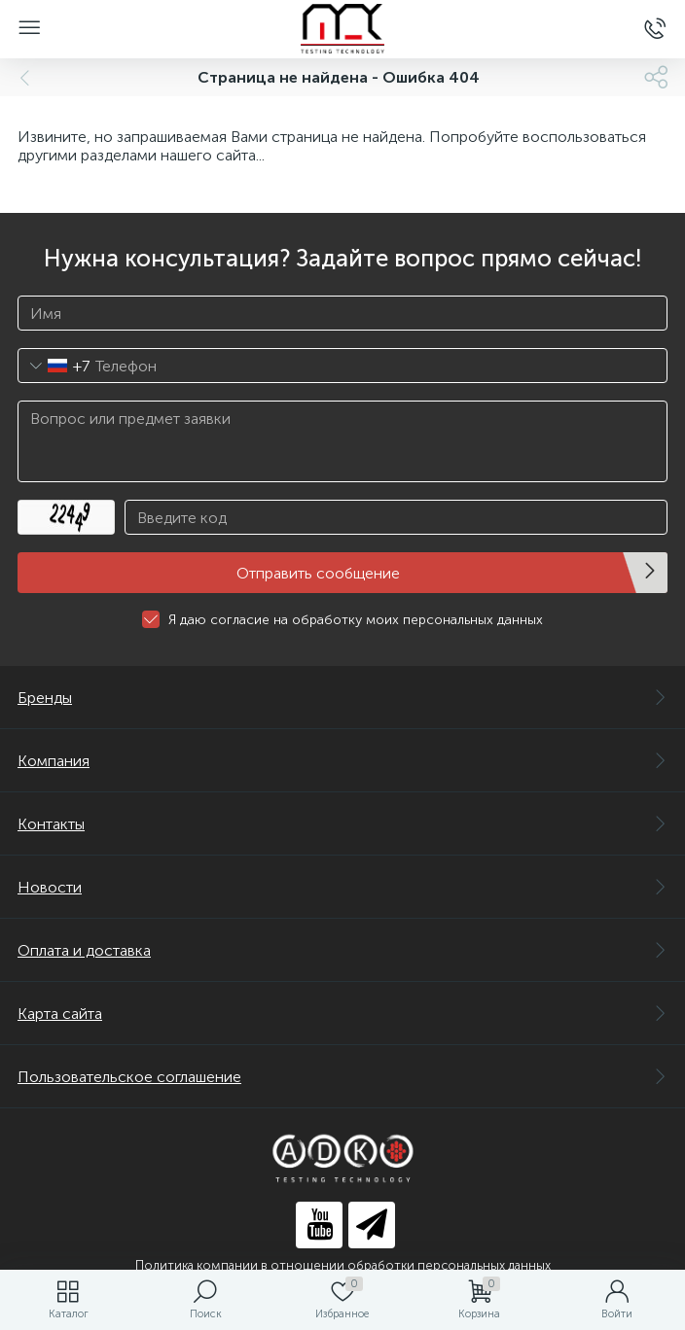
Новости (342, 887)
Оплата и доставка (342, 950)
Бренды (342, 697)
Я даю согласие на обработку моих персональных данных (355, 620)
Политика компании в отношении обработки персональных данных (343, 1265)
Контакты (342, 824)
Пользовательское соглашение (342, 1077)
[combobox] (54, 365)
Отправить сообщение (318, 573)
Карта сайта (342, 1013)
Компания (342, 761)
